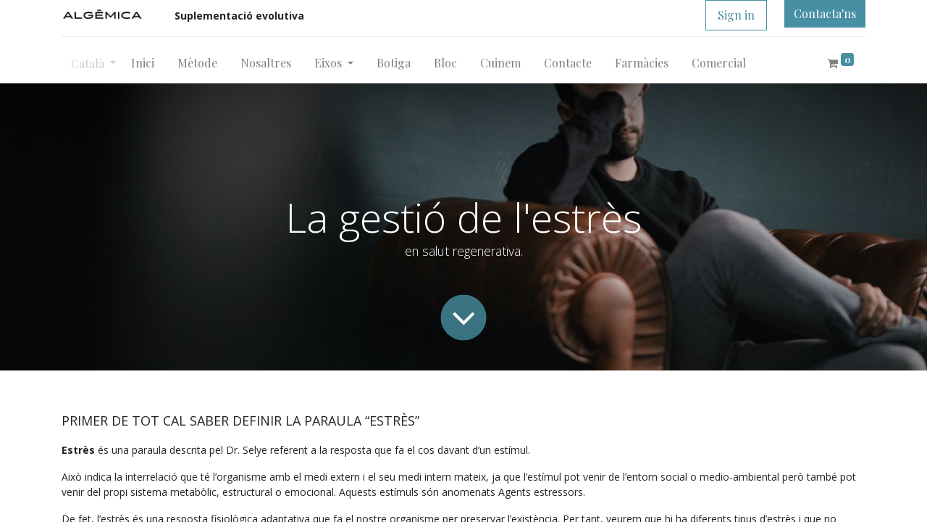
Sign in (736, 14)
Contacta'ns (825, 13)
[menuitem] (142, 63)
